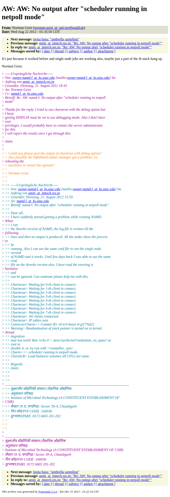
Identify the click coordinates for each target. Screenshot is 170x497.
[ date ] (47, 51)
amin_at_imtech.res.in (38, 82)
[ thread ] (59, 51)
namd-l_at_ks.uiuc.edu (27, 93)
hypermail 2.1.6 (48, 491)
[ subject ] (74, 51)
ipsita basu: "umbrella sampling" (56, 39)
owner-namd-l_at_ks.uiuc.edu (33, 78)
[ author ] (88, 51)
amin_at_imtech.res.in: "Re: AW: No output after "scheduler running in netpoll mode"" (100, 43)
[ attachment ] (105, 51)
